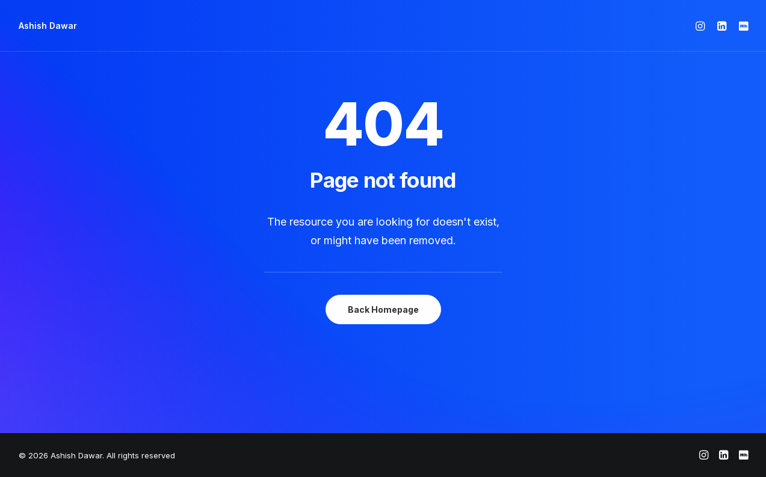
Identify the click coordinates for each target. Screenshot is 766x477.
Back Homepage (383, 309)
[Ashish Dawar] (48, 26)
